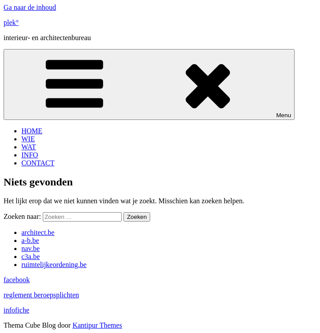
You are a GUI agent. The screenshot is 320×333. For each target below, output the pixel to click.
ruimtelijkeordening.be (53, 264)
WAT (28, 147)
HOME (31, 131)
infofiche (16, 310)
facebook (17, 280)
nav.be (30, 248)
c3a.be (30, 256)
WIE (28, 139)
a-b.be (30, 240)
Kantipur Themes (97, 325)
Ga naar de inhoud (30, 7)
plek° (11, 22)
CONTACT (37, 163)
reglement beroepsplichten (41, 295)
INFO (29, 155)
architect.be (37, 232)
